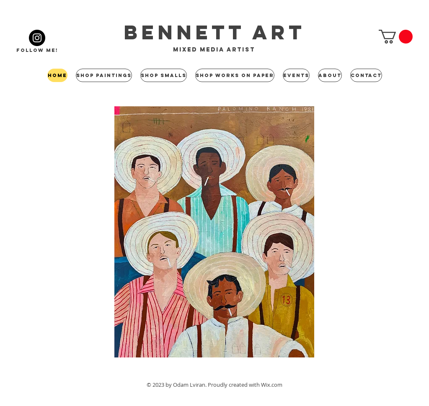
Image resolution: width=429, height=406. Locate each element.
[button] (396, 37)
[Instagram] (37, 38)
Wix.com (271, 384)
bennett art (214, 32)
